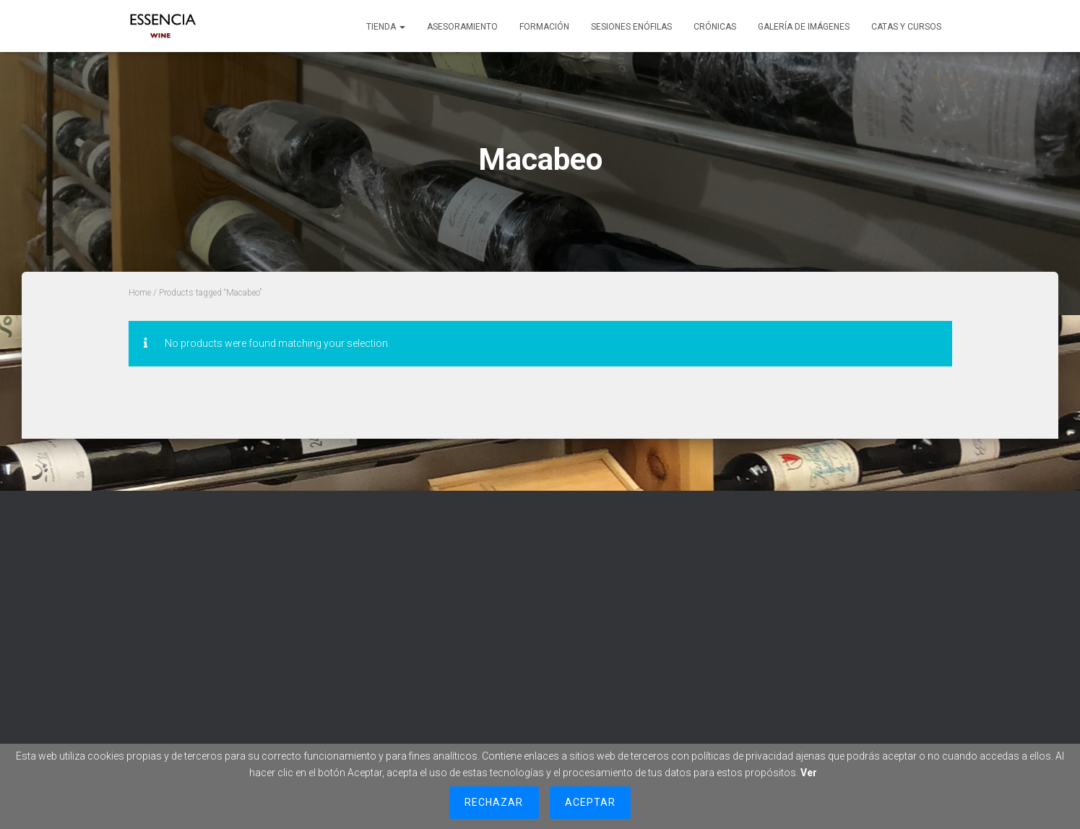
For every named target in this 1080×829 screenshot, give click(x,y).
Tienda (385, 27)
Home (140, 293)
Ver (808, 772)
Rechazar (494, 802)
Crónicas (715, 27)
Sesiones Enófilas (631, 27)
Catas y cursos (906, 27)
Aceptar (590, 802)
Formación (544, 27)
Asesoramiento (462, 27)
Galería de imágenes (804, 27)
